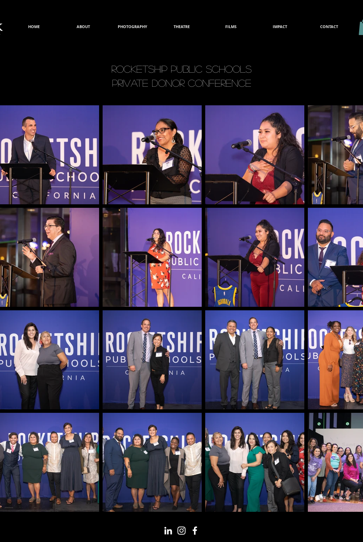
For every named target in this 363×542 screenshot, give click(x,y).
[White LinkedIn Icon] (168, 530)
